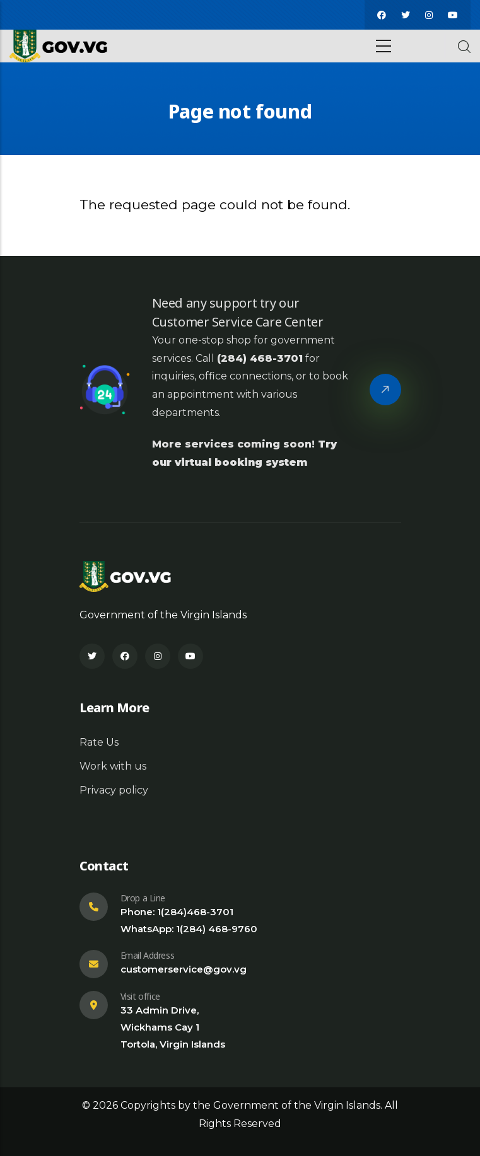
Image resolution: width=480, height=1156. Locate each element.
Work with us (112, 766)
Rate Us (99, 742)
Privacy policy (113, 790)
